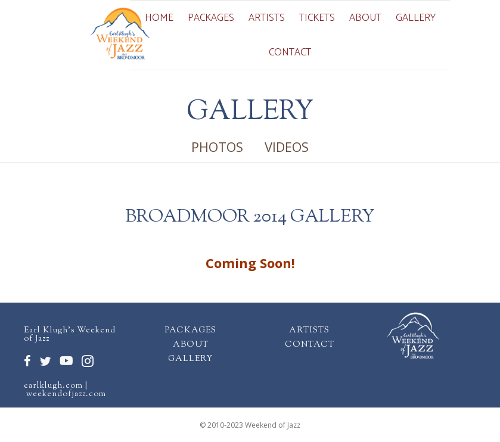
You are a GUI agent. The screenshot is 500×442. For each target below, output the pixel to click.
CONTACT (309, 345)
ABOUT (191, 345)
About (365, 18)
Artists (267, 18)
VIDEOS (287, 146)
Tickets (317, 18)
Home (159, 18)
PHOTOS (217, 146)
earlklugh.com (53, 386)
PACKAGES (190, 331)
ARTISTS (309, 331)
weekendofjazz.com (66, 394)
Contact (290, 52)
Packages (211, 18)
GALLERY (190, 359)
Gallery (416, 18)
